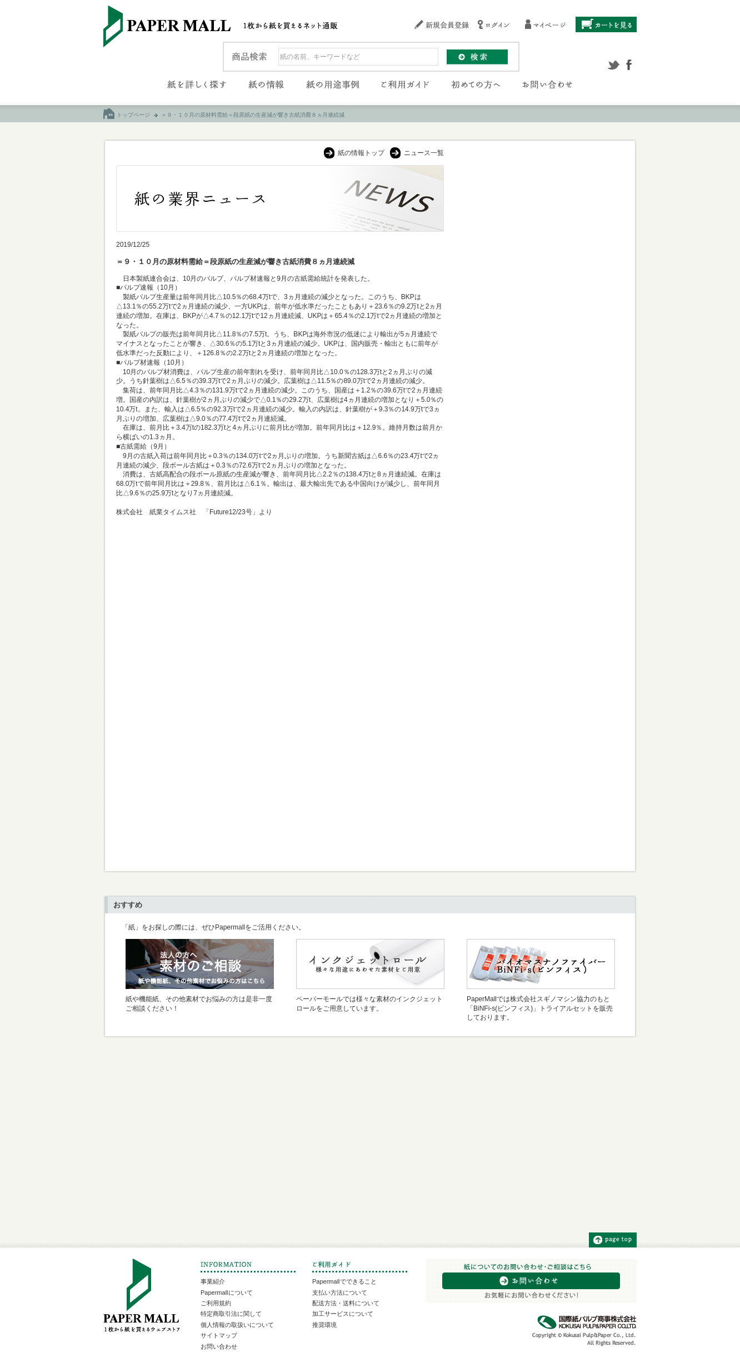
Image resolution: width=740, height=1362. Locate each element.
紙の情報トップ (361, 153)
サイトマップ (219, 1335)
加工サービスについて (342, 1313)
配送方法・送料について (345, 1303)
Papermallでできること (344, 1281)
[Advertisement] (540, 332)
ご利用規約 (216, 1303)
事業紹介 (213, 1281)
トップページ (133, 115)
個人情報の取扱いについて (237, 1324)
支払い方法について (339, 1292)
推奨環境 (324, 1324)
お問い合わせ (219, 1346)
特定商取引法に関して (231, 1313)
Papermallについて (227, 1292)
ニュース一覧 (424, 153)
